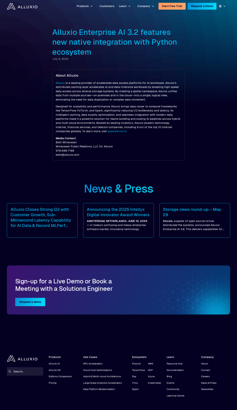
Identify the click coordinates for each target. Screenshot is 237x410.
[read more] (42, 220)
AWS (150, 363)
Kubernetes (154, 382)
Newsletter (207, 389)
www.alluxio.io (117, 131)
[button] (84, 6)
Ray (134, 376)
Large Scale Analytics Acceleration (102, 382)
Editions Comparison (60, 376)
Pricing (52, 382)
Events (170, 382)
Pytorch (136, 363)
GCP (150, 370)
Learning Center (176, 395)
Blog (169, 376)
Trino (135, 382)
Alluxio (60, 82)
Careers (205, 376)
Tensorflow (138, 370)
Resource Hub (175, 363)
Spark (135, 389)
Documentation (175, 370)
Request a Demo (202, 6)
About (204, 363)
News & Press (208, 382)
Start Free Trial (172, 6)
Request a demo (30, 301)
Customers (107, 6)
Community (173, 389)
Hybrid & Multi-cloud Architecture (102, 376)
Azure (151, 376)
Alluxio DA (55, 370)
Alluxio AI (54, 363)
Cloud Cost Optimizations (97, 370)
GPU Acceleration (93, 363)
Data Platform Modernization (99, 389)
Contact (205, 370)
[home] (22, 6)
